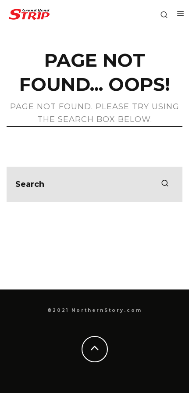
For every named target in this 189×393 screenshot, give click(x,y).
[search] (164, 184)
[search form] (94, 184)
